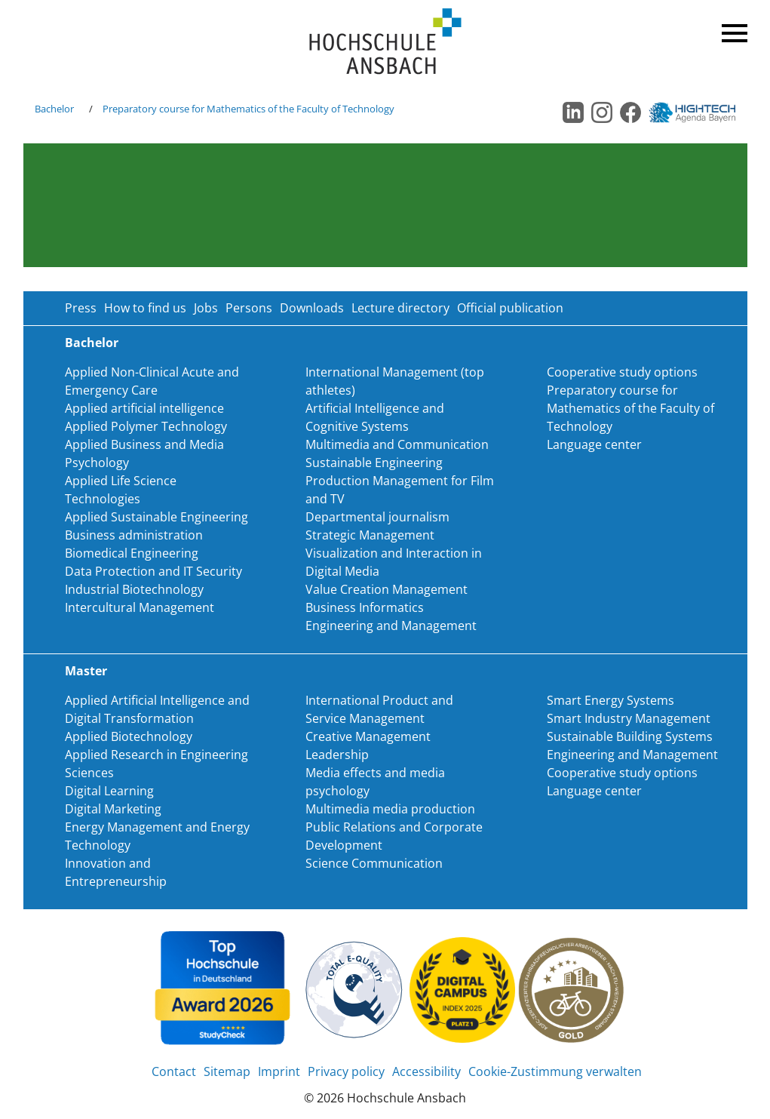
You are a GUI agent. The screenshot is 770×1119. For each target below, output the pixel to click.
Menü (732, 30)
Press (81, 308)
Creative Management (368, 736)
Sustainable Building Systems (630, 736)
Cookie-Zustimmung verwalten (555, 1071)
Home (385, 42)
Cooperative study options (622, 372)
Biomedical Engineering (131, 553)
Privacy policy (346, 1071)
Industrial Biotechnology (134, 589)
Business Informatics (364, 607)
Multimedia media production (390, 809)
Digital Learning (109, 790)
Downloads (312, 308)
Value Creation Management (386, 589)
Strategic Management (369, 535)
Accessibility (426, 1071)
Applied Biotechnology (128, 736)
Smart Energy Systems (610, 700)
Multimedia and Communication (397, 444)
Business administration (134, 535)
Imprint (279, 1071)
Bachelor (54, 108)
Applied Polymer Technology (146, 426)
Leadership (337, 754)
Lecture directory (400, 308)
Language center (594, 444)
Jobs (206, 308)
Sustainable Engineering (374, 462)
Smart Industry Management (628, 718)
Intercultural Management (139, 607)
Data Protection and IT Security (153, 571)
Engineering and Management (391, 625)
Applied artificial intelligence (144, 408)
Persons (248, 308)
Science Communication (374, 863)
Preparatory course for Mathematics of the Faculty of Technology (248, 108)
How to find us (145, 308)
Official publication (510, 308)
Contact (174, 1071)
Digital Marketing (113, 809)
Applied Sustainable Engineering (156, 517)
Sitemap (227, 1071)
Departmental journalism (377, 517)
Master (86, 670)
